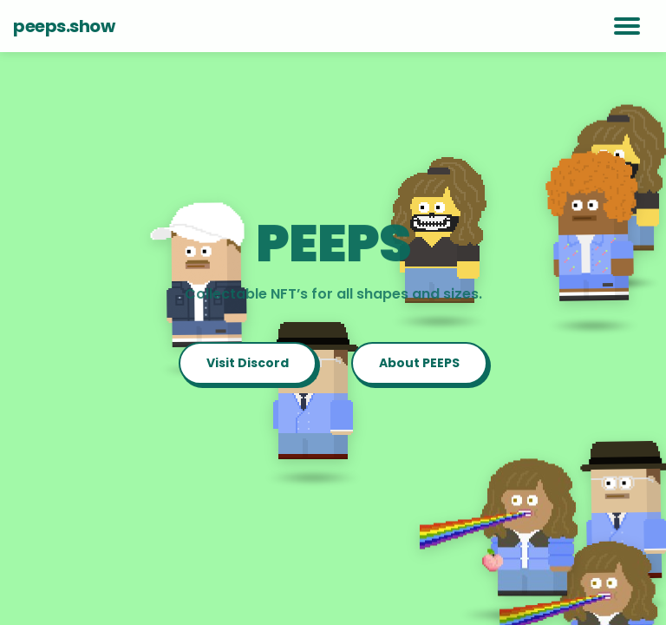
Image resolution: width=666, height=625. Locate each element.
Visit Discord (247, 363)
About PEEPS (419, 363)
